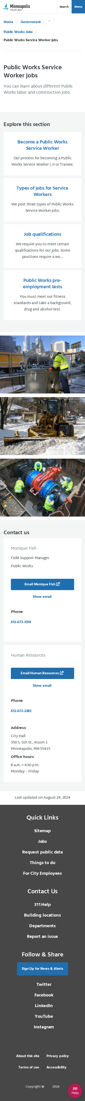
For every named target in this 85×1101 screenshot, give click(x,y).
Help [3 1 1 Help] (42, 904)
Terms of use (28, 1067)
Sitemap (42, 831)
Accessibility (56, 1067)
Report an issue (42, 936)
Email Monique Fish (39, 584)
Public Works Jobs (18, 32)
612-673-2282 (21, 711)
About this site (27, 1056)
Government (31, 22)
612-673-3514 (21, 622)
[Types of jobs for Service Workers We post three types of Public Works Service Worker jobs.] (42, 200)
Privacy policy (57, 1056)
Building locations (42, 915)
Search (64, 7)
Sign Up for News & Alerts (42, 969)
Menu (78, 7)
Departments (42, 926)
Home (8, 22)
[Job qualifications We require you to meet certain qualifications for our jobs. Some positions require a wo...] (42, 246)
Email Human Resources (40, 673)
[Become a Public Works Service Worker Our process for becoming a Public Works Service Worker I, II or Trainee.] (42, 153)
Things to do (42, 863)
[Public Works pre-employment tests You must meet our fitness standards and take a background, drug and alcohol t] (42, 295)
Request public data (42, 852)
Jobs (42, 841)
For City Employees (42, 873)
